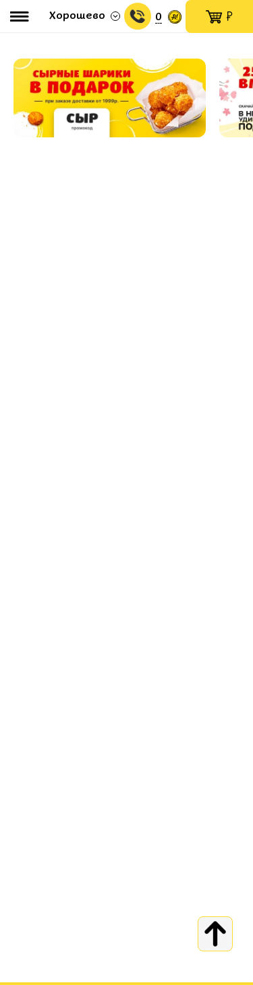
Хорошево (77, 16)
